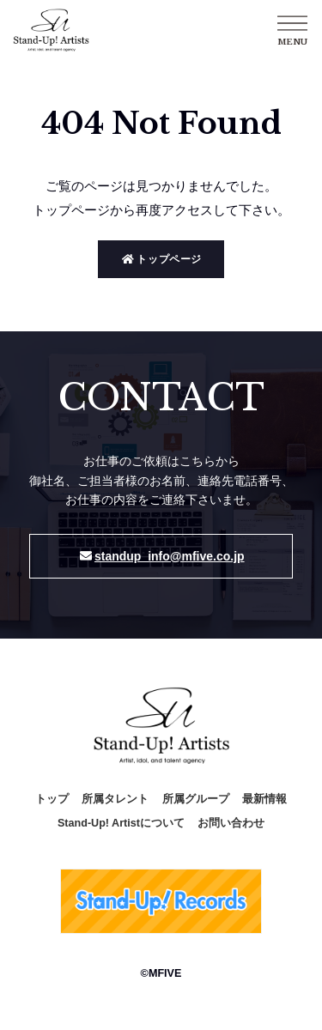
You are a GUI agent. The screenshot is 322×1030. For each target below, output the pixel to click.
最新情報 (264, 799)
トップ (52, 799)
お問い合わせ (230, 823)
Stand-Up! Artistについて (121, 823)
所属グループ (195, 799)
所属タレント (115, 799)
